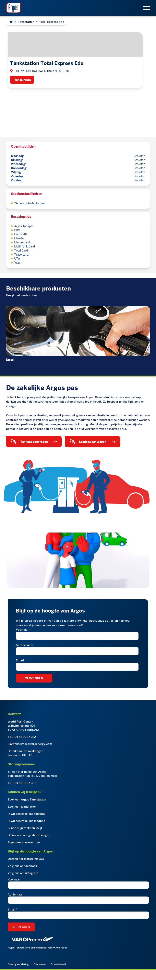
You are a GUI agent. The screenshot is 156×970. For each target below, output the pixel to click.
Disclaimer (40, 964)
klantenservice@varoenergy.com (30, 744)
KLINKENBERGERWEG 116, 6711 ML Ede (42, 70)
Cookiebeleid (58, 964)
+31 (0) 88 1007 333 (22, 783)
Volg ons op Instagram (23, 873)
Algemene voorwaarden (24, 842)
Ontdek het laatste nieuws (26, 859)
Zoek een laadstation (22, 806)
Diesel (10, 359)
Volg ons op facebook (22, 866)
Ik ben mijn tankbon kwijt (25, 828)
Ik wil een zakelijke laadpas (26, 821)
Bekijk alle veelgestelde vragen (29, 835)
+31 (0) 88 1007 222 (22, 737)
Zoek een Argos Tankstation (27, 799)
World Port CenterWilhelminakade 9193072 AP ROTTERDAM (23, 725)
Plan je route (22, 80)
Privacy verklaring (18, 964)
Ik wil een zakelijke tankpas (26, 814)
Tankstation (26, 22)
